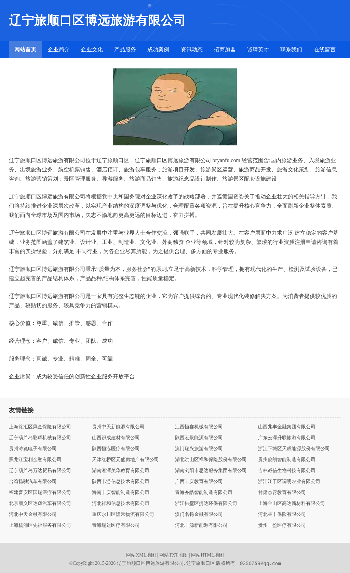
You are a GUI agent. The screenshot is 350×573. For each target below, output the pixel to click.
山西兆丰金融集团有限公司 (286, 427)
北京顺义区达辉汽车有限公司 (40, 503)
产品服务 (125, 49)
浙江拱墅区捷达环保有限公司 (206, 503)
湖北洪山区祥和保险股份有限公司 (211, 459)
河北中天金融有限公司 (33, 514)
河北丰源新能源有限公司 (201, 525)
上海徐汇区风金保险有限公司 (40, 427)
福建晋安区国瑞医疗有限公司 (40, 492)
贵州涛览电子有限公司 (33, 448)
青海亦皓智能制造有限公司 (203, 492)
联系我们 (291, 49)
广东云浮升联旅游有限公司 (286, 437)
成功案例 (158, 49)
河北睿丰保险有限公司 (282, 514)
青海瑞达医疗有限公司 (116, 525)
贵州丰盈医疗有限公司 (282, 525)
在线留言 (325, 49)
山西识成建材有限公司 (116, 437)
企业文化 (92, 49)
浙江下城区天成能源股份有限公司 (294, 448)
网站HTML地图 (207, 555)
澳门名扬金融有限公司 (199, 514)
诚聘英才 (258, 49)
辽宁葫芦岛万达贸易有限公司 (40, 470)
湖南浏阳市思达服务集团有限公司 (211, 470)
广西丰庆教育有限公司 (199, 481)
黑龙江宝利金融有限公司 (35, 459)
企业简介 (59, 49)
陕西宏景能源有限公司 (199, 437)
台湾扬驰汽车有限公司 (33, 481)
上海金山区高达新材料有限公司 (291, 503)
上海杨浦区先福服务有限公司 (40, 525)
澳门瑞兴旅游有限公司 (199, 448)
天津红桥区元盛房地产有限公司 (125, 459)
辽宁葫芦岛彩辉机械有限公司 (40, 437)
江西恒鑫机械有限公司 (199, 427)
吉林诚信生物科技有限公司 (286, 470)
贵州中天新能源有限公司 (118, 427)
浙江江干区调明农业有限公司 (289, 481)
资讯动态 (192, 49)
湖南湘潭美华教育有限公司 (120, 470)
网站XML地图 (141, 555)
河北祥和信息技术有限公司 (120, 503)
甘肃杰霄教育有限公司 (282, 492)
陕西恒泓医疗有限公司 (116, 448)
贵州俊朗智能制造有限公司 (286, 459)
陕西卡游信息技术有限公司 (120, 481)
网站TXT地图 (173, 555)
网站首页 (25, 49)
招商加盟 (225, 49)
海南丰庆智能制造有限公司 (120, 492)
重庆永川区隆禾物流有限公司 (123, 514)
